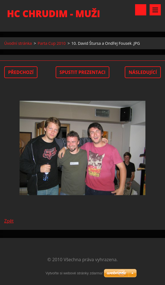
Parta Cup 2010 (51, 43)
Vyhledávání (140, 9)
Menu (155, 9)
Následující (143, 72)
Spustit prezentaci (82, 72)
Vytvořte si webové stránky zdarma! (74, 273)
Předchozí (21, 72)
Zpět (9, 221)
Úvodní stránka (18, 43)
